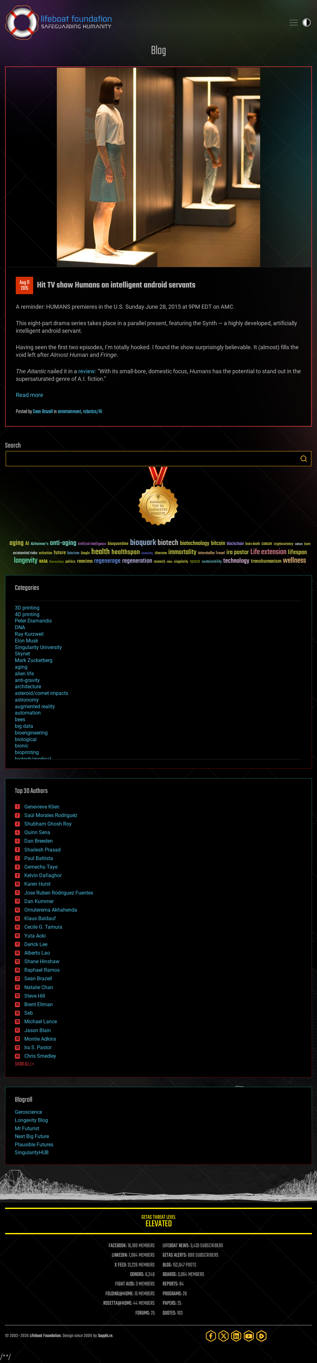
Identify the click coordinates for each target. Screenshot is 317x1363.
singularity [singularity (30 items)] (181, 562)
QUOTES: (169, 1313)
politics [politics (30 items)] (70, 562)
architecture (28, 687)
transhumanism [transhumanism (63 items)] (266, 561)
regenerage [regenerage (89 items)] (107, 561)
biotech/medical (33, 759)
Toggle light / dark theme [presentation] (306, 22)
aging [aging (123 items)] (16, 543)
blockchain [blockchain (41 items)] (235, 544)
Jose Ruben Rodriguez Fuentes (58, 893)
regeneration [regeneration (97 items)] (137, 561)
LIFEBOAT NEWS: (176, 1246)
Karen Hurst (37, 884)
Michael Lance (40, 1022)
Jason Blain (37, 1030)
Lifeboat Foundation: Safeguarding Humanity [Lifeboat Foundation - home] (142, 22)
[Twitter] (223, 1335)
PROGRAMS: (172, 1294)
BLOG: (167, 1265)
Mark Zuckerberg (33, 660)
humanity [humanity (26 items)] (147, 553)
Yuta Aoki (35, 936)
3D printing (27, 608)
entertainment (69, 412)
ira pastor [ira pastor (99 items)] (237, 552)
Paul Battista (38, 858)
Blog (158, 51)
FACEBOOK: (118, 1246)
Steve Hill (34, 996)
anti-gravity (27, 680)
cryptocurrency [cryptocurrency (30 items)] (283, 544)
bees (20, 719)
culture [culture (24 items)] (298, 544)
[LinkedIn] (236, 1335)
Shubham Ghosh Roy (48, 824)
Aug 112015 (24, 285)
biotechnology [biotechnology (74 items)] (194, 543)
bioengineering (31, 733)
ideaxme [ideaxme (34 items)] (161, 553)
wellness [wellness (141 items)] (294, 561)
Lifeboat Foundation (45, 1336)
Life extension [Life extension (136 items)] (268, 552)
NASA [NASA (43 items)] (43, 561)
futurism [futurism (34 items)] (73, 553)
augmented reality (35, 706)
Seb (28, 1013)
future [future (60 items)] (60, 553)
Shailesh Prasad (42, 850)
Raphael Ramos (42, 970)
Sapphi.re (105, 1336)
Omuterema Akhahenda (50, 910)
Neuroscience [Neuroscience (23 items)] (56, 562)
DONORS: (137, 1275)
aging (21, 667)
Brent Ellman (38, 1004)
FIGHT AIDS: (125, 1284)
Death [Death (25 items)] (307, 544)
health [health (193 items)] (100, 552)
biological (26, 739)
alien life (24, 674)
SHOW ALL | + (24, 1064)
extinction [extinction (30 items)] (45, 553)
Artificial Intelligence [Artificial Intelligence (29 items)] (92, 544)
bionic (21, 746)
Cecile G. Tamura (43, 927)
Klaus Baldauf (40, 918)
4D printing (27, 614)
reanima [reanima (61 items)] (85, 561)
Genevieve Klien (41, 807)
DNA (20, 627)
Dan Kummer (39, 901)
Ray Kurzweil (29, 634)
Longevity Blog (31, 1120)
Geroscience (28, 1112)
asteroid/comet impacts (41, 693)
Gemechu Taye (40, 867)
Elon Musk (26, 641)
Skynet (22, 654)
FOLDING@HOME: (119, 1294)
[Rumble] (261, 1335)
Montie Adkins (40, 1039)
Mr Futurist (27, 1128)
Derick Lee (35, 944)
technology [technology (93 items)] (236, 561)
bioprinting (27, 752)
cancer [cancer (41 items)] (266, 544)
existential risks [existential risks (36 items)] (25, 553)
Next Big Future (32, 1136)
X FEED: (121, 1265)
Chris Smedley (40, 1056)
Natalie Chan (38, 987)
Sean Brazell (43, 412)
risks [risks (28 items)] (169, 562)
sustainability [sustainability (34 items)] (212, 562)
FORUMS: (142, 1313)
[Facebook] (211, 1335)
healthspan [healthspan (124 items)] (125, 552)
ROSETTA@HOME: (117, 1303)
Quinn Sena (37, 832)
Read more (29, 395)
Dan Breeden (38, 841)
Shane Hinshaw (41, 961)
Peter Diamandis (33, 621)
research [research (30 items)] (159, 562)
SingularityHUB (32, 1152)
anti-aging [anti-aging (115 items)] (63, 543)
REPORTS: (170, 1284)
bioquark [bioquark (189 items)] (143, 543)
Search (303, 458)
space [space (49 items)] (195, 561)
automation (28, 713)
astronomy (27, 700)
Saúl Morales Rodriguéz (50, 815)
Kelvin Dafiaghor (43, 875)
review (86, 371)
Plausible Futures (34, 1145)
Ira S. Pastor (37, 1047)
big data (24, 726)
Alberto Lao (37, 953)
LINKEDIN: (120, 1255)
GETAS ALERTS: (175, 1255)
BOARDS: (170, 1275)
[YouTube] (249, 1335)
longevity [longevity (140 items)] (26, 561)
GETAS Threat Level (158, 1222)
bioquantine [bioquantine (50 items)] (118, 543)
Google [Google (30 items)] (85, 553)
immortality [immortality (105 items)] (182, 552)
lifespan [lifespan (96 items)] (297, 552)
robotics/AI (92, 412)
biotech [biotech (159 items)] (168, 543)
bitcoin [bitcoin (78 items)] (218, 543)
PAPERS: (169, 1303)
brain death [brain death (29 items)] (252, 544)
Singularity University (38, 647)
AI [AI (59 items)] (27, 544)
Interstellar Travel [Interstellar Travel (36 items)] (211, 553)
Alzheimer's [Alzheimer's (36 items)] (39, 544)
